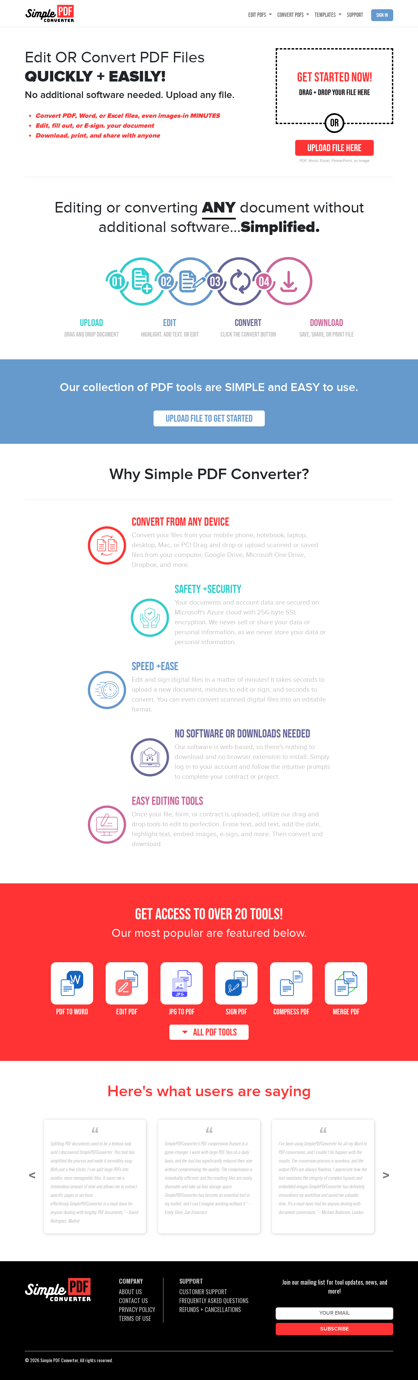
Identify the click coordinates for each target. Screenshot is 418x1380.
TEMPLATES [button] (326, 15)
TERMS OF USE (135, 1318)
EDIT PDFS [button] (257, 15)
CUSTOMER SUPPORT (203, 1291)
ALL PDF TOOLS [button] (215, 1032)
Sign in (382, 15)
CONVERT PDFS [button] (291, 15)
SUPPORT (355, 15)
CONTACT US (133, 1300)
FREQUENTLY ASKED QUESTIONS (214, 1300)
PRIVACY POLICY (137, 1309)
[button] (32, 1176)
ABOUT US (130, 1291)
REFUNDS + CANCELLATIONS (210, 1309)
